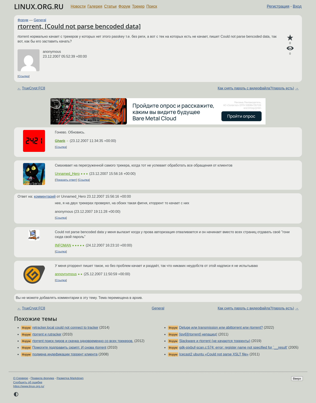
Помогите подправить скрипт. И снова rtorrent (69, 347)
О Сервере (20, 378)
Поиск (151, 6)
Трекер (138, 6)
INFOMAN (63, 245)
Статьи (110, 6)
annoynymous (66, 274)
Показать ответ (66, 179)
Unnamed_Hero (67, 174)
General (40, 20)
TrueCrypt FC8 (33, 88)
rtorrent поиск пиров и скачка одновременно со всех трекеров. (82, 341)
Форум (124, 6)
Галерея (95, 6)
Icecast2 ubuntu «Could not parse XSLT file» (213, 354)
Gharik (60, 141)
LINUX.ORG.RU (39, 6)
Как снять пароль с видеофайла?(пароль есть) (256, 88)
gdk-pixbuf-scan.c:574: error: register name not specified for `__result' (233, 347)
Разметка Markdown (70, 378)
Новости (78, 6)
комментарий (45, 196)
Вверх (297, 378)
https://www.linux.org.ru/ (28, 386)
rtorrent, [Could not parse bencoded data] (79, 26)
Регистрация (278, 6)
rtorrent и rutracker (46, 334)
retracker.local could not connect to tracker (65, 327)
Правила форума (42, 378)
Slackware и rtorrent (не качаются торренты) (214, 341)
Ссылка (23, 76)
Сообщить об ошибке (27, 382)
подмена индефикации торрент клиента (64, 354)
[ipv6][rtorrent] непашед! (198, 334)
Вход (297, 6)
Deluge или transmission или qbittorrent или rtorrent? (221, 327)
